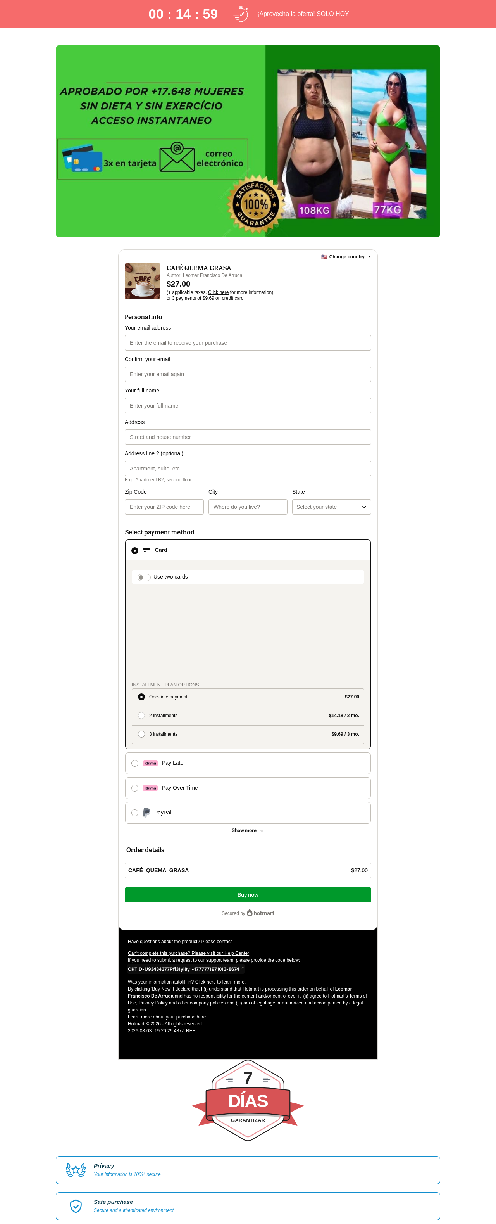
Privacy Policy (153, 912)
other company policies (202, 912)
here (201, 925)
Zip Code (136, 492)
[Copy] (183, 878)
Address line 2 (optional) (154, 453)
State (256, 492)
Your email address (148, 328)
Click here (218, 292)
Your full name (142, 390)
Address (135, 422)
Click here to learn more (220, 891)
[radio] (248, 606)
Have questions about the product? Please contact (180, 850)
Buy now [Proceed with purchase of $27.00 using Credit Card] (248, 803)
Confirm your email (147, 359)
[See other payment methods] (248, 739)
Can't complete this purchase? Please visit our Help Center (188, 862)
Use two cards (170, 577)
